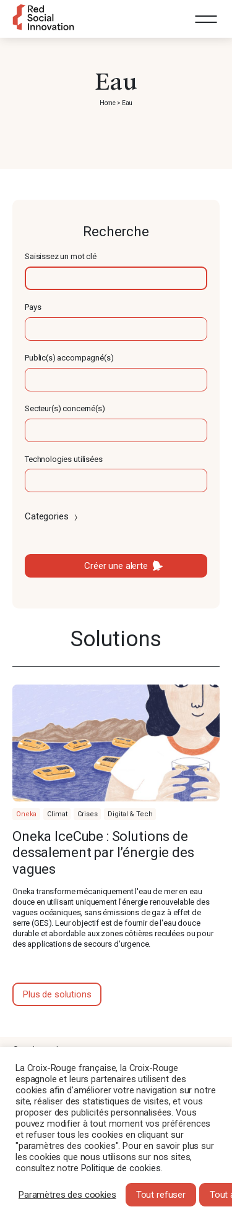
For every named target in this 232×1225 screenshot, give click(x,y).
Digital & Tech (130, 814)
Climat (57, 814)
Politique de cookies (121, 1168)
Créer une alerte (116, 565)
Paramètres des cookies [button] (67, 1194)
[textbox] (116, 278)
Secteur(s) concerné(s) (65, 408)
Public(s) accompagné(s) (69, 357)
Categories (52, 516)
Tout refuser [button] (161, 1194)
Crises (87, 814)
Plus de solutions (57, 994)
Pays (33, 307)
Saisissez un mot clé (61, 256)
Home (108, 103)
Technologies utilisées (64, 459)
